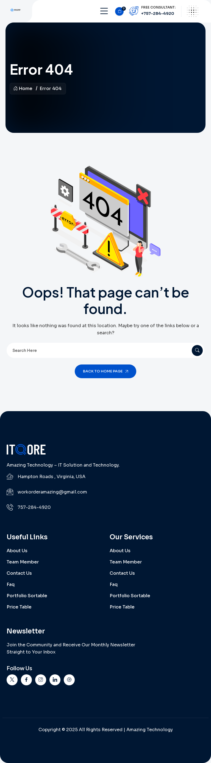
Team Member (23, 562)
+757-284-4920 (157, 13)
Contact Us (19, 573)
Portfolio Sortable (27, 596)
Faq (11, 584)
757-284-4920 (34, 507)
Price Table (19, 607)
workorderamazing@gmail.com (52, 492)
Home (22, 88)
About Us (17, 551)
